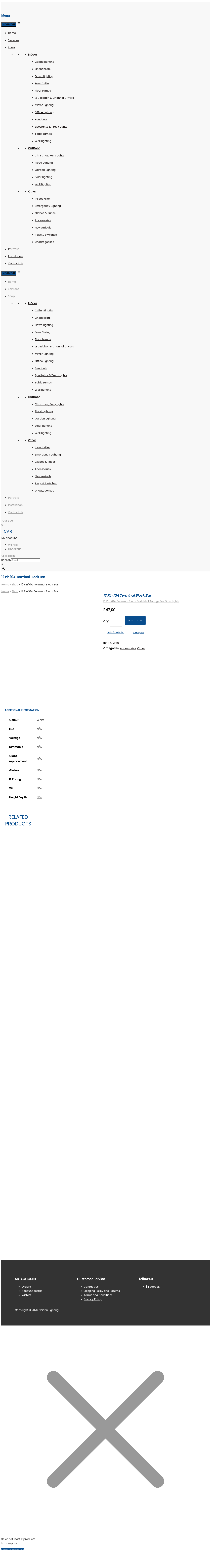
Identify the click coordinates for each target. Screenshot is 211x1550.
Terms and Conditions (98, 1295)
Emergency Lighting (48, 206)
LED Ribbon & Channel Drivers (54, 98)
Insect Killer (42, 199)
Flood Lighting (44, 163)
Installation (15, 256)
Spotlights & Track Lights (51, 127)
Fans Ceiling (42, 83)
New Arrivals (43, 228)
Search (6, 560)
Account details (32, 1291)
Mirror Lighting (44, 105)
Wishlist (13, 545)
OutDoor (34, 148)
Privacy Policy (93, 1299)
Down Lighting (44, 76)
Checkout (14, 549)
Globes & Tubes (45, 213)
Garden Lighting (45, 170)
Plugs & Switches (46, 235)
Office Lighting (44, 112)
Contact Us (15, 263)
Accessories (43, 220)
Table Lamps (43, 134)
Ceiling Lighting (44, 62)
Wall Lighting (43, 141)
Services (13, 40)
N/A (39, 797)
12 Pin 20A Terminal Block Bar (122, 601)
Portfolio (13, 249)
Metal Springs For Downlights (160, 601)
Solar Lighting (43, 177)
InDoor (32, 55)
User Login (8, 556)
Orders (26, 1287)
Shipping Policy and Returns (102, 1291)
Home (12, 33)
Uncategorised (44, 242)
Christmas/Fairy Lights (49, 155)
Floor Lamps (43, 91)
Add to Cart (135, 620)
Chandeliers (43, 69)
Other (32, 191)
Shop (11, 47)
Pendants (41, 119)
